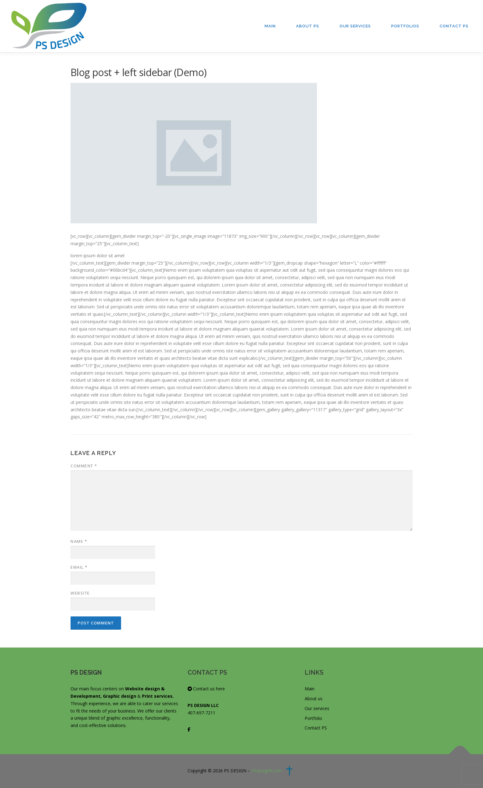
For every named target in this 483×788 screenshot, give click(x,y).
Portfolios (405, 26)
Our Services (355, 26)
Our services (317, 708)
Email (79, 567)
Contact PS (454, 26)
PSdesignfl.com (266, 771)
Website (80, 593)
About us (314, 698)
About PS (307, 26)
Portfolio (313, 718)
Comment (84, 466)
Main (270, 26)
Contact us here (206, 689)
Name (79, 541)
